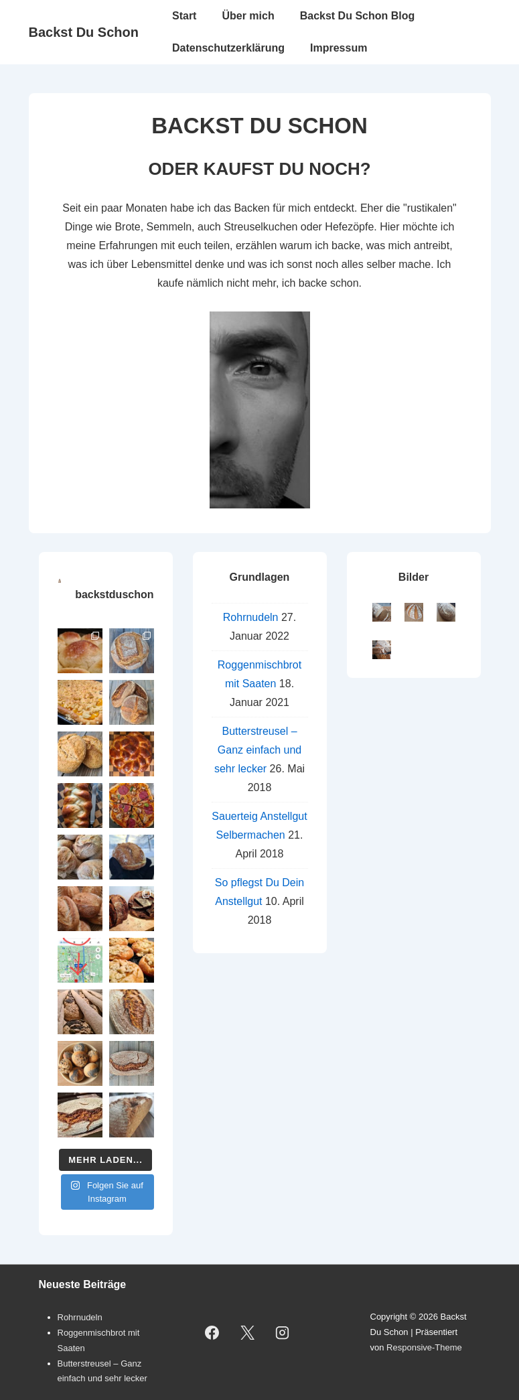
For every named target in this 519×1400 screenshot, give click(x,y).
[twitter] (247, 1332)
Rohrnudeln (251, 617)
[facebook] (212, 1332)
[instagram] (282, 1332)
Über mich (248, 15)
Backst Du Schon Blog (357, 15)
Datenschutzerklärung (228, 48)
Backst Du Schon (84, 32)
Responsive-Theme (424, 1347)
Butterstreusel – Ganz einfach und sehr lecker (257, 749)
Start (184, 15)
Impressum (338, 48)
